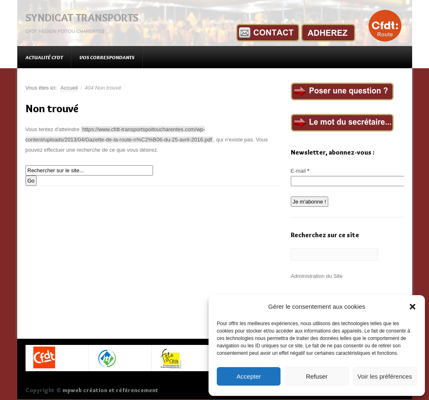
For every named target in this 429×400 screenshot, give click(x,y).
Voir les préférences (384, 376)
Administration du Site (317, 276)
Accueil (69, 88)
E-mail (300, 171)
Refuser (317, 376)
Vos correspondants (106, 57)
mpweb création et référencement (110, 390)
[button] (412, 307)
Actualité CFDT (44, 57)
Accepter (249, 376)
